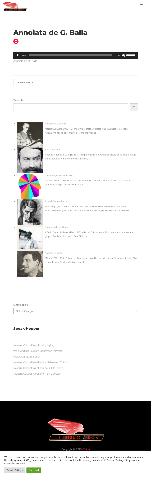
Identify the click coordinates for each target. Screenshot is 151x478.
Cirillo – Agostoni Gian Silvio (59, 175)
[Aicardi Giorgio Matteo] (30, 212)
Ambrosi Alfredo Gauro (56, 227)
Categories (20, 304)
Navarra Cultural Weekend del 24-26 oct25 (38, 367)
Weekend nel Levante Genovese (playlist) (38, 350)
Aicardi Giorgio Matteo (56, 201)
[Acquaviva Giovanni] (30, 135)
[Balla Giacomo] (30, 160)
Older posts (25, 82)
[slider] (70, 55)
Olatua (86, 449)
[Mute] (123, 55)
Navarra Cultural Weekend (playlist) (33, 345)
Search (18, 100)
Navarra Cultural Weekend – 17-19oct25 (37, 373)
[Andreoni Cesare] (30, 264)
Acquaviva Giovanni (55, 123)
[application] (75, 55)
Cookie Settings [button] (14, 470)
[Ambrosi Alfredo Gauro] (30, 238)
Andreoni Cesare (53, 253)
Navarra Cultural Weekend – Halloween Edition (40, 362)
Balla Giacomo (53, 149)
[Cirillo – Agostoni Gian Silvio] (30, 186)
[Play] (18, 55)
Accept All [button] (34, 470)
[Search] (134, 107)
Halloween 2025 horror (26, 356)
